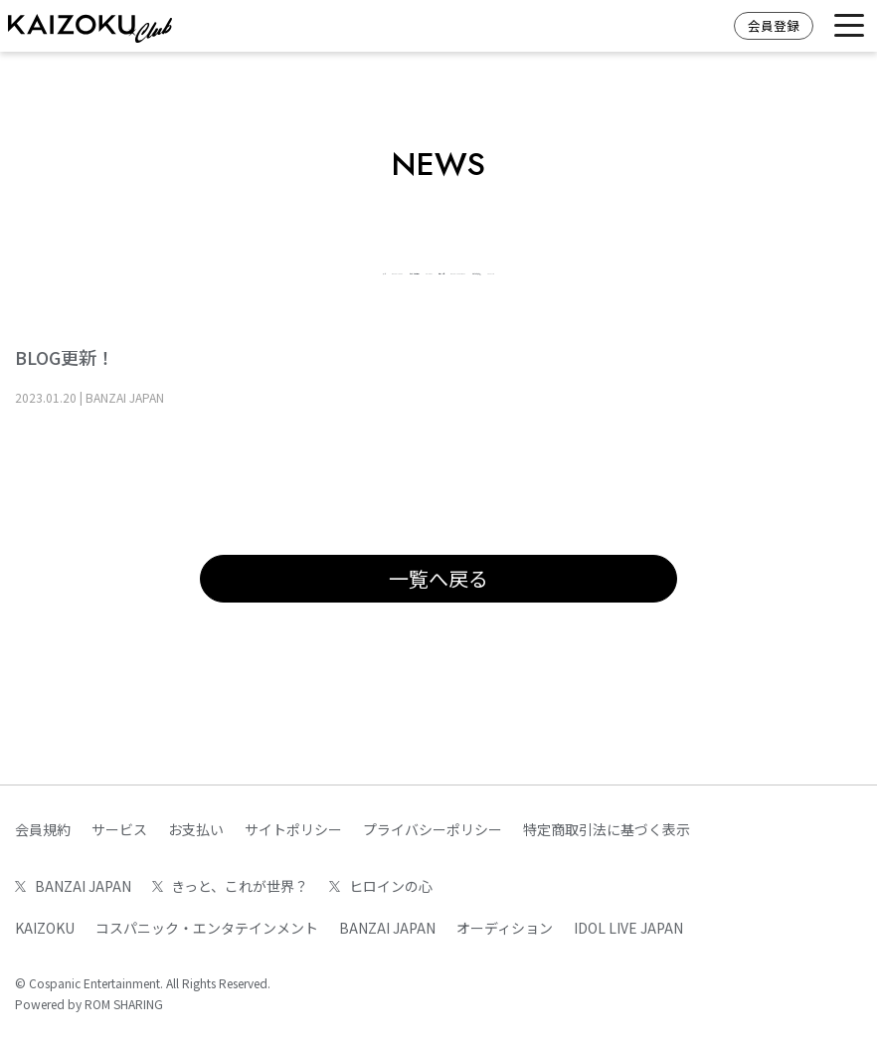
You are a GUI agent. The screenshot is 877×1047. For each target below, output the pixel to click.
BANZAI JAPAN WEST (759, 268)
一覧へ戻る (438, 617)
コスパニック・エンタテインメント (206, 928)
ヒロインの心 (603, 268)
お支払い (196, 829)
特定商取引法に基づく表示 (606, 829)
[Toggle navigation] (849, 26)
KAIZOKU (487, 268)
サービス (119, 829)
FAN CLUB (523, 308)
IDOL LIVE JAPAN (628, 928)
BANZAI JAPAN (182, 268)
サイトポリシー (293, 829)
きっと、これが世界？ (344, 268)
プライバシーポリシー (432, 829)
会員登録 (773, 25)
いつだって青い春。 (383, 308)
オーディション (504, 928)
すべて (69, 268)
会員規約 (43, 829)
